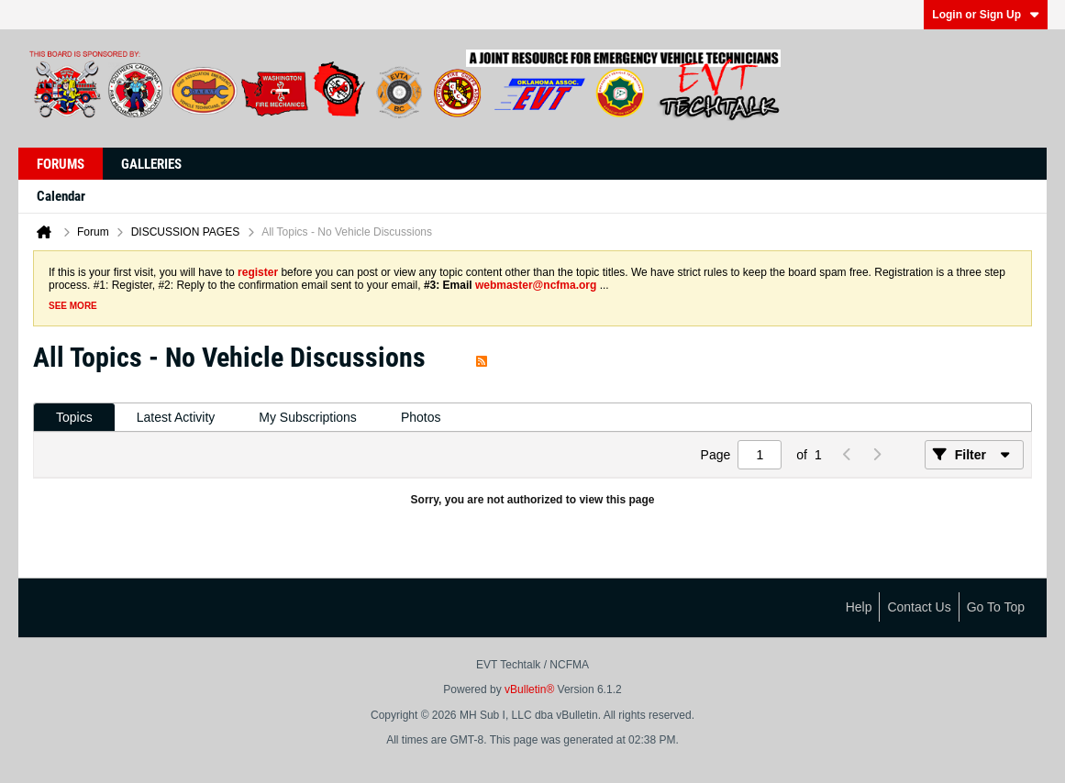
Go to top (996, 607)
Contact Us (918, 607)
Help (859, 607)
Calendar (61, 196)
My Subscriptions (308, 417)
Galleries (151, 164)
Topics (74, 417)
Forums (60, 164)
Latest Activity (176, 417)
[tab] (74, 417)
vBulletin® (529, 689)
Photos (421, 417)
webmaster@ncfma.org (535, 285)
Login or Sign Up (985, 14)
